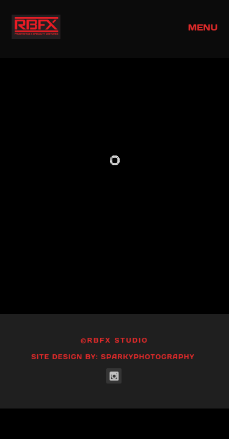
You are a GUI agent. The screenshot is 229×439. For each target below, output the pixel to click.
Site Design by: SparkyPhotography (113, 357)
